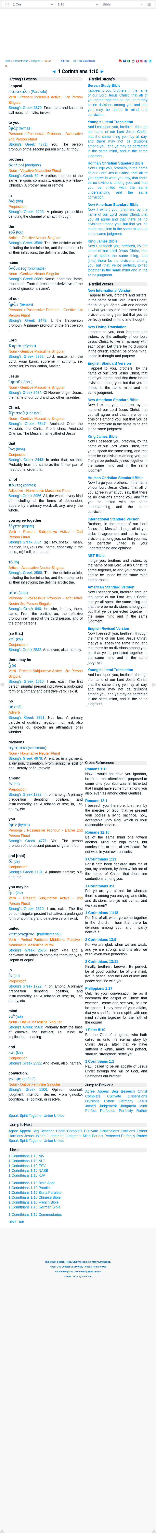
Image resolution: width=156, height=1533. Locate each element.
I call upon (102, 127)
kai (19, 639)
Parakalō (39, 92)
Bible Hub (16, 1222)
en (17, 784)
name (143, 90)
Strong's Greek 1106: (28, 1089)
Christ (140, 132)
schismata (37, 748)
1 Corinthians (20, 61)
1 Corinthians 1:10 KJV (27, 1175)
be (127, 141)
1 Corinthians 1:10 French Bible (33, 1202)
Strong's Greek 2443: (26, 460)
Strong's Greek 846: (25, 609)
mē (17, 707)
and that (141, 105)
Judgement (108, 1106)
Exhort (109, 1101)
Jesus (113, 95)
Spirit (24, 1116)
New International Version (109, 291)
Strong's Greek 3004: (26, 542)
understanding (99, 192)
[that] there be (100, 261)
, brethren (125, 127)
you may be (99, 110)
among (119, 105)
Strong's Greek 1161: (26, 872)
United (59, 1116)
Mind (143, 1106)
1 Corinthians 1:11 (100, 859)
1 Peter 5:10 (95, 1030)
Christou (33, 413)
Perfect (90, 1111)
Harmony (126, 1101)
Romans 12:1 (96, 801)
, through (140, 127)
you (129, 105)
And (91, 127)
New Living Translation (107, 327)
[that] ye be (112, 265)
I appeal (94, 90)
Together (35, 1116)
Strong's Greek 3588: (26, 243)
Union (48, 1116)
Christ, (124, 95)
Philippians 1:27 (98, 989)
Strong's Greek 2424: (25, 393)
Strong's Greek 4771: (28, 144)
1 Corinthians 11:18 (101, 913)
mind (135, 110)
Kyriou (30, 346)
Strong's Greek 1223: (27, 212)
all (141, 173)
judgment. (115, 234)
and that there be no (129, 219)
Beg (115, 1091)
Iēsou (27, 382)
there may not (108, 141)
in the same (122, 229)
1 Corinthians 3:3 (99, 886)
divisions (105, 105)
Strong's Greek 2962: (26, 356)
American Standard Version (111, 587)
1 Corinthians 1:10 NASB (28, 1171)
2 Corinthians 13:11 (101, 962)
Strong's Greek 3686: (26, 279)
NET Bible (96, 556)
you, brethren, (123, 209)
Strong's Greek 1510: (27, 681)
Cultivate (114, 1096)
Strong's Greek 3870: (26, 108)
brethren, (129, 246)
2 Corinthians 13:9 (100, 940)
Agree (90, 1091)
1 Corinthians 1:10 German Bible (34, 1207)
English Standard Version (109, 363)
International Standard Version (113, 519)
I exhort (103, 209)
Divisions (92, 1101)
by (139, 246)
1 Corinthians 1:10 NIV (26, 1156)
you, (117, 246)
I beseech (104, 246)
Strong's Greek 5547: (28, 424)
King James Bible (102, 241)
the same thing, (125, 256)
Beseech (128, 1091)
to (16, 562)
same (105, 137)
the (134, 90)
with (122, 187)
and (144, 110)
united (117, 110)
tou (19, 232)
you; (91, 265)
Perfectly (126, 1111)
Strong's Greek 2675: (28, 950)
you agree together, (103, 100)
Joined (90, 1106)
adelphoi (33, 165)
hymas (25, 128)
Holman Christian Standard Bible (115, 163)
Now (91, 168)
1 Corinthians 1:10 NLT (27, 1161)
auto (23, 593)
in (130, 90)
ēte (19, 893)
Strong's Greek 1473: (28, 320)
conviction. (96, 115)
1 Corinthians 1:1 (99, 1061)
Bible (7, 61)
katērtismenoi (49, 934)
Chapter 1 (36, 61)
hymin (24, 825)
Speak (14, 1116)
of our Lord (107, 214)
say (143, 137)
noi (19, 1017)
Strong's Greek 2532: (25, 650)
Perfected (107, 1111)
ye (89, 256)
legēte (28, 526)
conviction (95, 197)
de (17, 861)
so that (125, 100)
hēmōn (26, 304)
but (98, 265)
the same (113, 270)
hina (20, 449)
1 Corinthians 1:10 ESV (27, 1166)
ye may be (122, 146)
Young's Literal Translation (110, 122)
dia (19, 201)
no (95, 105)
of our (93, 95)
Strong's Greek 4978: (26, 758)
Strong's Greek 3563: (26, 1027)
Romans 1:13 (96, 769)
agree (105, 219)
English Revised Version (108, 629)
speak (104, 256)
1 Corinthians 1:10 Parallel (29, 1188)
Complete (92, 1096)
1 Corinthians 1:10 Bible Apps (32, 1183)
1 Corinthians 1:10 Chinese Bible (35, 1197)
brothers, (120, 90)
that (134, 95)
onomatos (36, 268)
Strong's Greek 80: (24, 176)
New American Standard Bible (113, 205)
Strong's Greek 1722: (25, 794)
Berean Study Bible (104, 85)
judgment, (95, 156)
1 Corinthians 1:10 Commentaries (35, 1215)
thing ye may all (125, 137)
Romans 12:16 (97, 832)
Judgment (128, 1106)
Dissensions (137, 1096)
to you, (107, 90)
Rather (141, 1111)
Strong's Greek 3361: (27, 717)
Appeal (103, 1091)
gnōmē (29, 1079)
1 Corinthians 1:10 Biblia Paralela (35, 1193)
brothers (120, 168)
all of (143, 95)
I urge (100, 168)
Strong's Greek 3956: (25, 496)
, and (109, 146)
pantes (29, 485)
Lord (102, 95)
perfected (139, 146)
